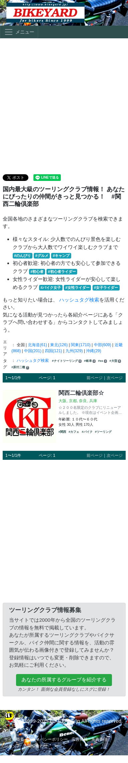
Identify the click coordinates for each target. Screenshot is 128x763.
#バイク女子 (50, 288)
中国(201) (32, 351)
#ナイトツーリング (67, 361)
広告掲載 (80, 739)
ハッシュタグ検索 (79, 300)
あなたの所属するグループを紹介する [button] (64, 679)
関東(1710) (81, 345)
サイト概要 (14, 739)
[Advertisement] (62, 105)
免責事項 (99, 739)
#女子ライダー (106, 288)
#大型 (115, 361)
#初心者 (36, 272)
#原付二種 (20, 367)
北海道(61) (37, 345)
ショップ (12, 745)
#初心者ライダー (62, 272)
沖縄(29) (93, 351)
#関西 (62, 431)
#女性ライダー (78, 288)
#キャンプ (61, 256)
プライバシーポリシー (48, 739)
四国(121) (53, 351)
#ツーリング (103, 431)
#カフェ (74, 431)
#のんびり (22, 256)
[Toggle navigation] (19, 32)
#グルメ (41, 256)
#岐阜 (90, 361)
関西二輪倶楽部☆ (81, 393)
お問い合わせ (36, 745)
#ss (102, 361)
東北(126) (59, 345)
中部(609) (102, 345)
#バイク (87, 431)
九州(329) (74, 351)
